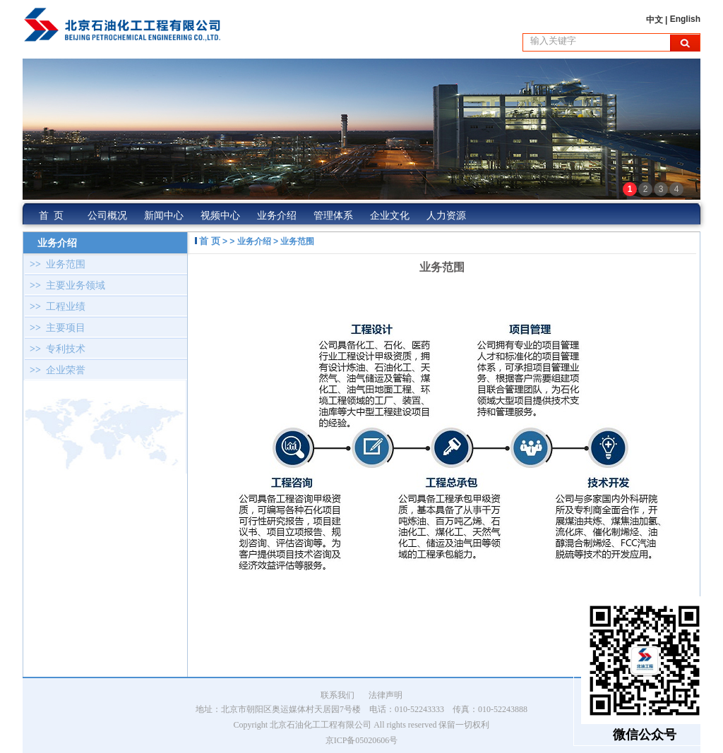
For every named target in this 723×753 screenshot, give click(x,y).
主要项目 (55, 328)
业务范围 (55, 264)
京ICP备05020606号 (361, 740)
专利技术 (55, 349)
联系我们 (337, 695)
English (685, 19)
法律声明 (385, 695)
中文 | (658, 20)
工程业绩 (55, 306)
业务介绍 (277, 215)
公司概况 (107, 215)
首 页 (51, 215)
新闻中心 (164, 215)
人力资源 (446, 215)
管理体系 (333, 215)
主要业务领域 (65, 285)
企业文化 (390, 215)
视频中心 (220, 215)
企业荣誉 (55, 370)
